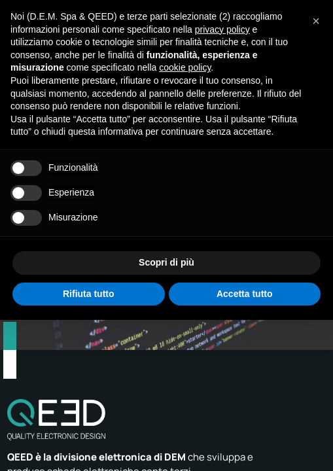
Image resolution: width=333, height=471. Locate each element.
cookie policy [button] (185, 67)
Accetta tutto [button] (245, 293)
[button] (316, 20)
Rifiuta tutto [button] (88, 293)
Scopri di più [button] (166, 262)
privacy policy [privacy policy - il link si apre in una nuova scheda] (222, 29)
